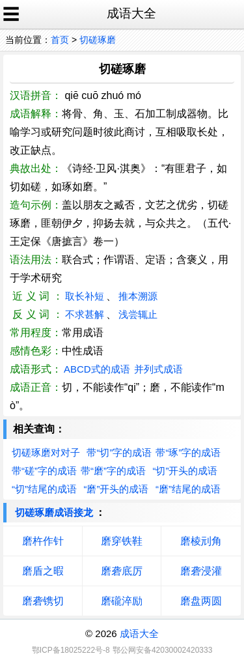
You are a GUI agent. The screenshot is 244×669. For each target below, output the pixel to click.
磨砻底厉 (121, 570)
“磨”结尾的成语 (188, 488)
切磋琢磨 (97, 40)
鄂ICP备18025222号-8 (71, 650)
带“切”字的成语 (119, 452)
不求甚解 (84, 314)
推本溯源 (137, 296)
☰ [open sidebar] (11, 14)
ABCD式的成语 (97, 369)
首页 (60, 40)
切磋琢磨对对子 (46, 452)
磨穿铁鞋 (121, 541)
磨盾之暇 (43, 570)
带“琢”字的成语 (188, 452)
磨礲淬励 (121, 600)
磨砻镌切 (43, 600)
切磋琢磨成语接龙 (54, 512)
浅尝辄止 (137, 314)
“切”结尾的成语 (44, 488)
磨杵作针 (43, 541)
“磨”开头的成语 (115, 488)
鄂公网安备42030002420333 (162, 650)
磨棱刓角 (201, 541)
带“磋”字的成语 (44, 470)
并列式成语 (158, 369)
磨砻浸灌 (201, 570)
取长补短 (84, 296)
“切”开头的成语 (184, 470)
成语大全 (139, 633)
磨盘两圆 (201, 600)
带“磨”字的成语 (113, 470)
